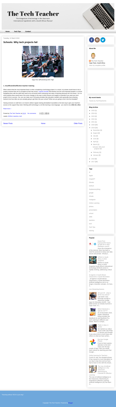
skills (90, 217)
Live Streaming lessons (96, 289)
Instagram (92, 199)
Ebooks (91, 182)
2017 (93, 161)
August (95, 133)
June (95, 139)
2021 (93, 122)
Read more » (7, 108)
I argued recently (43, 91)
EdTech (10, 116)
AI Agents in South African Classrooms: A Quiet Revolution (99, 276)
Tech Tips (17, 31)
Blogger (70, 403)
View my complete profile (97, 65)
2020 (93, 125)
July (94, 136)
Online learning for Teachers (98, 355)
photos (91, 206)
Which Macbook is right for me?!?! (104, 310)
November (96, 130)
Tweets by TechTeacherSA (97, 101)
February (96, 152)
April (94, 141)
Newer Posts (8, 123)
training (91, 230)
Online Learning (94, 203)
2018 (93, 159)
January (96, 155)
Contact (28, 31)
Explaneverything (94, 189)
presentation (93, 210)
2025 (93, 110)
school (91, 213)
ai (89, 172)
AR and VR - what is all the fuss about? (104, 294)
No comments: (32, 113)
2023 (93, 116)
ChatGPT (92, 179)
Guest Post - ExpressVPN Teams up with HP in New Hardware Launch (104, 243)
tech (20, 116)
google (91, 193)
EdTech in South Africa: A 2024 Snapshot (103, 259)
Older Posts (78, 123)
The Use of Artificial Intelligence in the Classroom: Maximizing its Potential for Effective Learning (100, 370)
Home (8, 31)
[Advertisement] (101, 81)
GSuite (91, 196)
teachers (16, 116)
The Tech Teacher (97, 61)
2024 (93, 113)
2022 (93, 119)
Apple (91, 175)
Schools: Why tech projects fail (20, 42)
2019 (93, 128)
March (95, 144)
